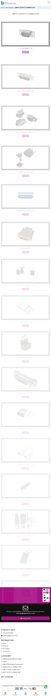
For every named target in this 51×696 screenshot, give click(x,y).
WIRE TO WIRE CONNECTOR (11, 669)
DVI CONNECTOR (25, 251)
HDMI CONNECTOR (25, 359)
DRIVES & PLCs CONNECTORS (11, 667)
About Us (5, 646)
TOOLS (4, 661)
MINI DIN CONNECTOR (25, 466)
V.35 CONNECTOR (25, 430)
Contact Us (5, 651)
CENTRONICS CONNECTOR (25, 214)
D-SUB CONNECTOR (25, 53)
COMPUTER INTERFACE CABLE (12, 659)
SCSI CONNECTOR (25, 395)
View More (25, 56)
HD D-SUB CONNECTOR (25, 96)
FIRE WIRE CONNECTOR (25, 288)
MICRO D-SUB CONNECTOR (25, 138)
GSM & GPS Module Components (12, 664)
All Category (10, 7)
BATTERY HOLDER (25, 573)
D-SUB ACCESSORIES (25, 177)
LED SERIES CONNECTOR (25, 608)
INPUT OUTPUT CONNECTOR (11, 672)
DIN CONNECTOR (25, 502)
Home (3, 7)
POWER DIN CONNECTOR (25, 537)
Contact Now (25, 618)
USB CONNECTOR (25, 324)
